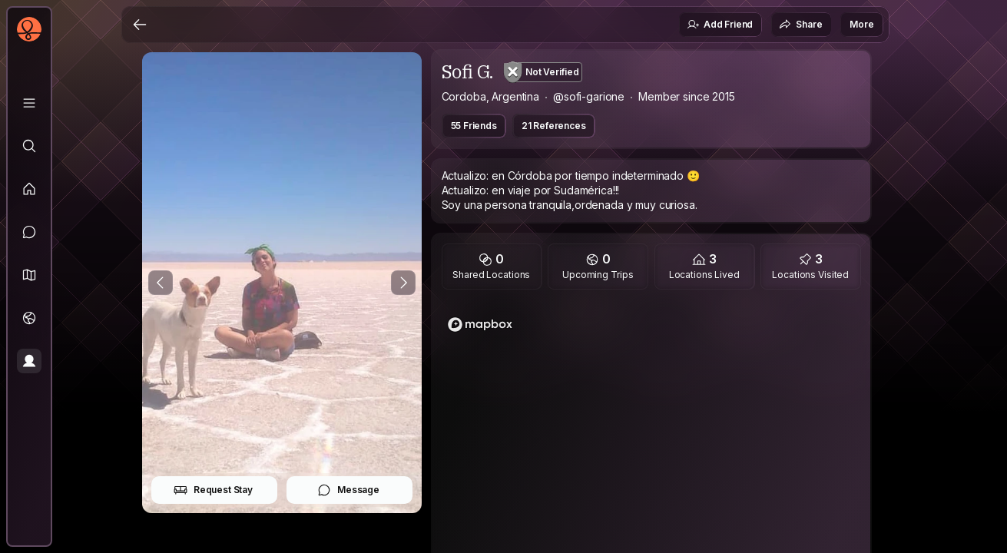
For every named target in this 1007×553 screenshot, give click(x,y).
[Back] (140, 24)
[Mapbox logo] (480, 324)
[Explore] (29, 146)
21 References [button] (554, 125)
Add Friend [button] (720, 24)
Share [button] (800, 24)
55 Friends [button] (474, 125)
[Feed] (29, 189)
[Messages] (29, 232)
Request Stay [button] (213, 490)
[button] (29, 275)
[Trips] (29, 318)
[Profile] (29, 361)
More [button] (861, 24)
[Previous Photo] (160, 282)
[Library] (29, 103)
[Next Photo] (403, 282)
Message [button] (348, 490)
